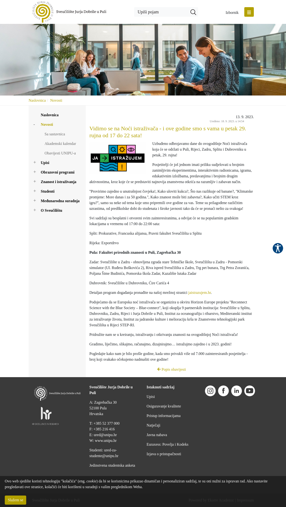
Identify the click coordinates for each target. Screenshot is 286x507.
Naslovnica (37, 100)
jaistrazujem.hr (199, 292)
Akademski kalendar (60, 144)
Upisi (45, 163)
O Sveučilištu (51, 210)
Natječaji (153, 425)
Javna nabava (157, 435)
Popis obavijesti (171, 369)
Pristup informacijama (164, 416)
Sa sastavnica (55, 134)
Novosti (56, 100)
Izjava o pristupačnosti (164, 454)
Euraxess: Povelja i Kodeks (168, 444)
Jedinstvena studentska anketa (112, 465)
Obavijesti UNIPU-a (60, 153)
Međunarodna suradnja (60, 201)
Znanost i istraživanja (58, 182)
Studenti (48, 191)
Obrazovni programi (57, 172)
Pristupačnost (278, 248)
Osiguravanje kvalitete (164, 406)
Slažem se (15, 500)
